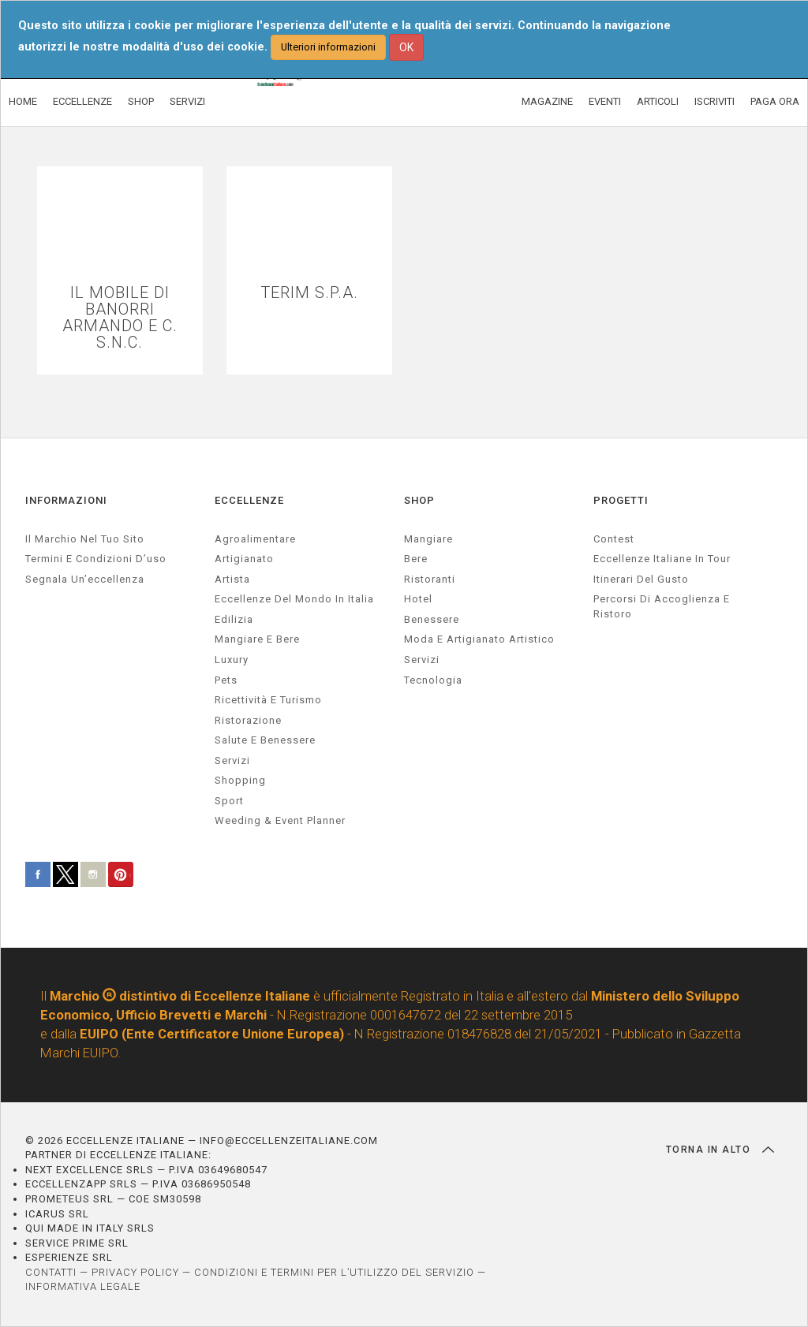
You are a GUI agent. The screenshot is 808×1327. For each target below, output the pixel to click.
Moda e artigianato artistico (479, 639)
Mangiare (428, 539)
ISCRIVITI (714, 101)
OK (406, 47)
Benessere (431, 619)
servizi (232, 760)
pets (226, 680)
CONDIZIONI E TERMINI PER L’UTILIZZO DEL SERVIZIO (334, 1272)
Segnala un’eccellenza (84, 579)
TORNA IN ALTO (720, 1149)
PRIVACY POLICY (135, 1272)
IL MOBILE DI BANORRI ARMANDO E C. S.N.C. (120, 318)
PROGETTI (621, 500)
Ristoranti (429, 579)
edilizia (234, 619)
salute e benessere (265, 740)
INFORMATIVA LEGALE (82, 1286)
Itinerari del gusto (641, 579)
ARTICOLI (658, 101)
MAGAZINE (547, 101)
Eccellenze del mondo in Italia (294, 599)
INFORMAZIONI (66, 500)
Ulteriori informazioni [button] (328, 47)
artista (232, 579)
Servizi (422, 659)
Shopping (240, 780)
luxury (232, 659)
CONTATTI (51, 1272)
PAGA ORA (774, 101)
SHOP (141, 101)
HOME (23, 101)
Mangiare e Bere (257, 639)
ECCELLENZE (82, 101)
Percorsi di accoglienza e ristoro (661, 606)
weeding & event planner (280, 820)
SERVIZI (187, 101)
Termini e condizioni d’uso (95, 559)
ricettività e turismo (268, 700)
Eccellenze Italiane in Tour (662, 559)
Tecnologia (433, 680)
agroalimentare (255, 539)
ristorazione (248, 720)
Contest (613, 539)
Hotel (418, 599)
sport (229, 801)
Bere (416, 559)
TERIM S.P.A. (309, 293)
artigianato (244, 559)
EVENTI (605, 101)
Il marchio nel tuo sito (84, 539)
